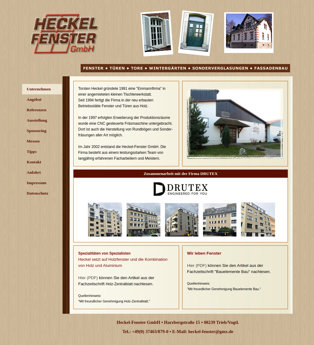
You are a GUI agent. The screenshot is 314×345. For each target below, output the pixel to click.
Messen (33, 141)
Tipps (31, 151)
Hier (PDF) (88, 277)
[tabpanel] (126, 123)
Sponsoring (36, 130)
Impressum (36, 182)
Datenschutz (37, 193)
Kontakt (34, 162)
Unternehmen (39, 89)
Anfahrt (34, 172)
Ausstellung (37, 120)
